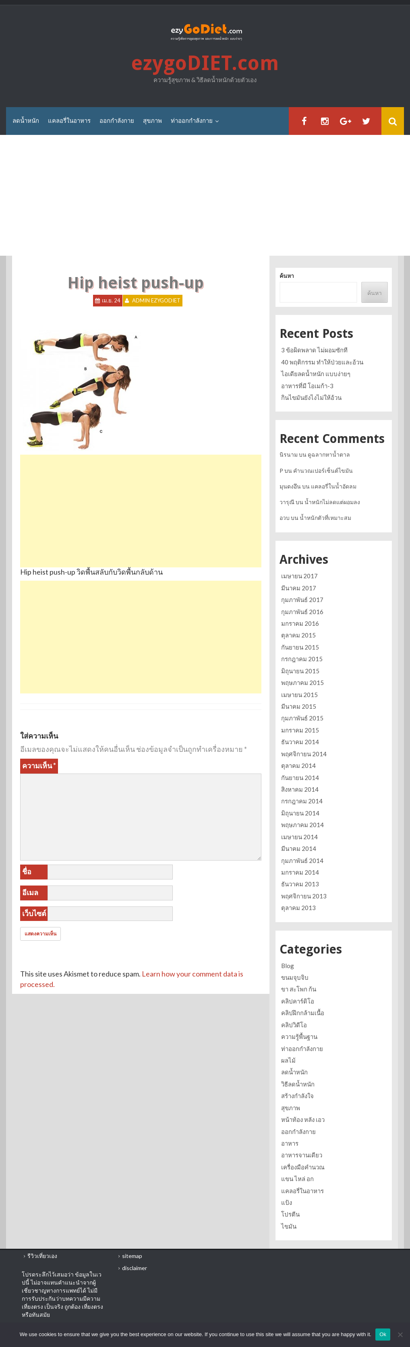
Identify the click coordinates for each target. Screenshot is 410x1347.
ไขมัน (288, 1226)
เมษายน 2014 (299, 836)
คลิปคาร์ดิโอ (297, 1001)
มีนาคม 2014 (298, 848)
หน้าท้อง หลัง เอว (303, 1119)
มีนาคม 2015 (298, 706)
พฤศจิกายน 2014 (304, 753)
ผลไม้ (288, 1060)
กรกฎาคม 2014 (302, 801)
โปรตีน (290, 1214)
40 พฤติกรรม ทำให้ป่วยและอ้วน (322, 362)
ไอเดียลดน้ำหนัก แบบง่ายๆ (315, 373)
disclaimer (134, 1267)
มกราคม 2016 (300, 623)
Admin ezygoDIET (156, 301)
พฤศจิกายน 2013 (304, 896)
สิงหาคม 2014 (300, 789)
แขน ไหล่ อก (297, 1178)
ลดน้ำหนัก (25, 120)
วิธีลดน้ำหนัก (298, 1084)
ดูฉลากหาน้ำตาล (329, 454)
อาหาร (289, 1143)
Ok (382, 1334)
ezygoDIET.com (205, 63)
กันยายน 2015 (300, 647)
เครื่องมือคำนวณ (303, 1167)
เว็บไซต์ (34, 913)
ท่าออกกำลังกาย (192, 120)
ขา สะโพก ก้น (298, 989)
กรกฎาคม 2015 (302, 658)
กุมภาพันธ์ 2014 (302, 860)
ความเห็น (39, 765)
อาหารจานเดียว (301, 1155)
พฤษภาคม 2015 (302, 682)
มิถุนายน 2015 (300, 671)
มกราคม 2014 (300, 872)
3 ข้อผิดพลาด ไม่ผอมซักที (314, 350)
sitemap (132, 1255)
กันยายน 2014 (300, 777)
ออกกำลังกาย (116, 120)
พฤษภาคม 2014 (302, 824)
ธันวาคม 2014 (300, 741)
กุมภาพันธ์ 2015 (302, 718)
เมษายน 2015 (299, 694)
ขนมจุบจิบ (295, 977)
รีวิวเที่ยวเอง (42, 1255)
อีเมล (30, 892)
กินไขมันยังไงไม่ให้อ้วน (311, 397)
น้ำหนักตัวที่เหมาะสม (325, 517)
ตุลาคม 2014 (298, 765)
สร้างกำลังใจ (297, 1095)
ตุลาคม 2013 (298, 907)
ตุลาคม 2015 (298, 635)
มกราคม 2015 (300, 730)
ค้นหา (287, 276)
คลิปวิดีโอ (294, 1024)
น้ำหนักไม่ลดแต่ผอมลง (332, 502)
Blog (287, 965)
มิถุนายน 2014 (300, 813)
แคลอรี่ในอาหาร (69, 120)
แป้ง (286, 1202)
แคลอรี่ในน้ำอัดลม (333, 486)
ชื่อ (26, 871)
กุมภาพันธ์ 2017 (302, 599)
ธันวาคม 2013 (300, 884)
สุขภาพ (152, 120)
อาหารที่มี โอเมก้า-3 (307, 385)
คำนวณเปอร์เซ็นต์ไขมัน (323, 470)
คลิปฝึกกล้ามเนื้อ (302, 1012)
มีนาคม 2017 (298, 588)
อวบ (285, 517)
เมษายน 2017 (299, 575)
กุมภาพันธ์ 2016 (302, 611)
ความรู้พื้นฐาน (299, 1036)
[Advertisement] (205, 195)
